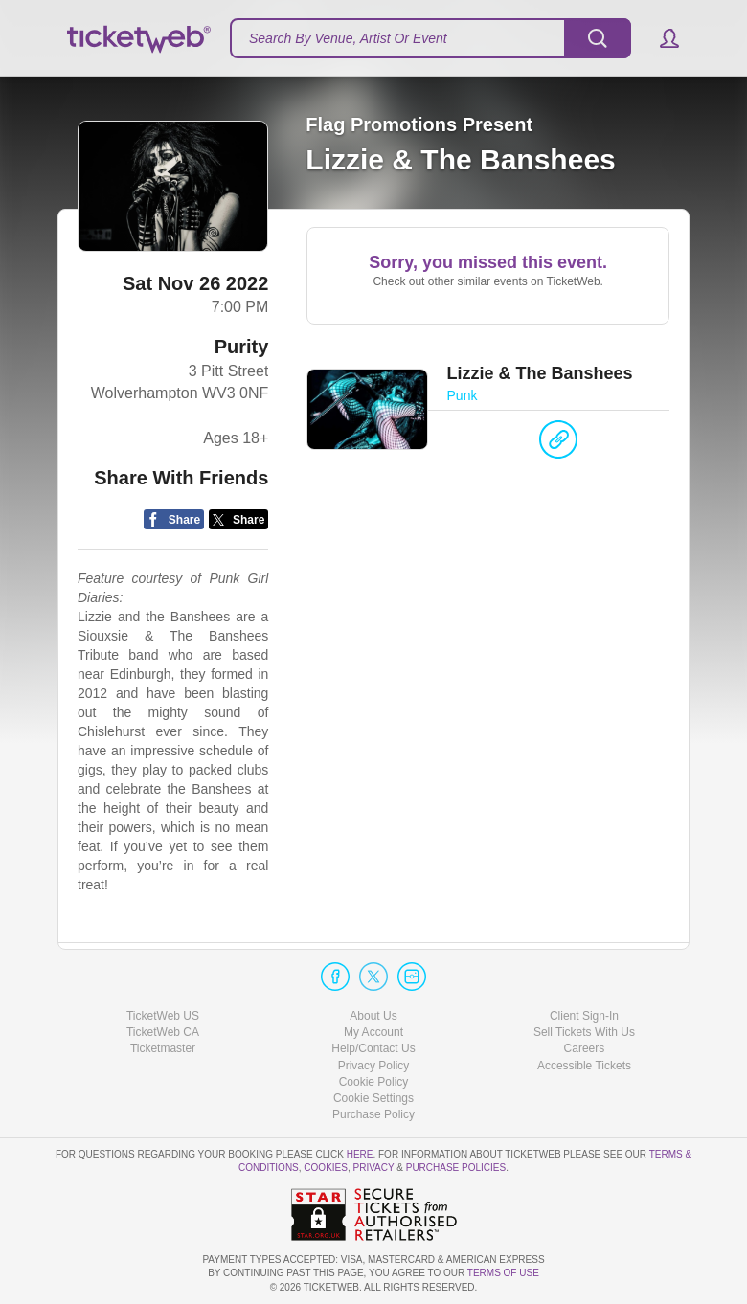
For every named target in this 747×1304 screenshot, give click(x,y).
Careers (584, 1048)
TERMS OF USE (503, 1273)
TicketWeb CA (162, 1032)
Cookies (326, 1167)
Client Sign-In (584, 1016)
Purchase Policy (373, 1114)
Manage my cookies (374, 1098)
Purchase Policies (456, 1167)
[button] (660, 38)
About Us (373, 1016)
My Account (373, 1032)
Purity (242, 346)
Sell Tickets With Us (584, 1032)
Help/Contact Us (373, 1048)
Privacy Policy (374, 1065)
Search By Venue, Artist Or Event (348, 38)
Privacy (374, 1167)
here (360, 1154)
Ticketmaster (162, 1048)
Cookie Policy (374, 1082)
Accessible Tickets (584, 1065)
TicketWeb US (162, 1016)
